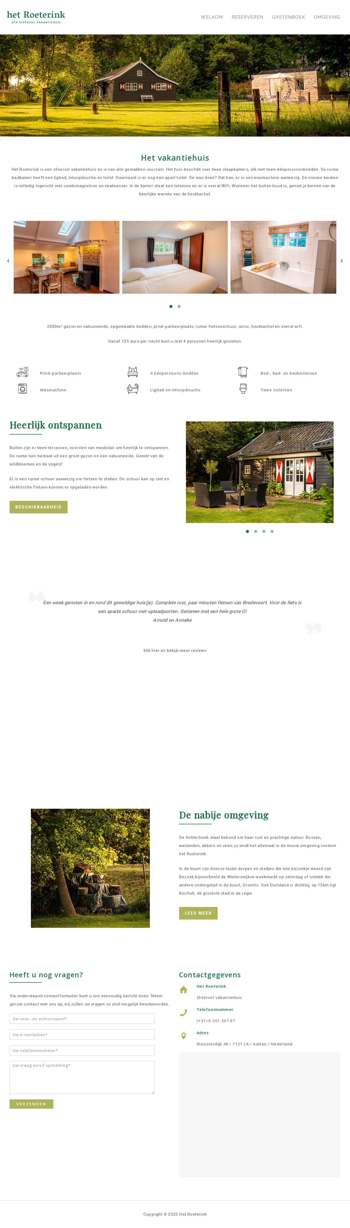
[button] (8, 261)
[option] (175, 261)
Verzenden (31, 1103)
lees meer (198, 913)
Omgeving (327, 17)
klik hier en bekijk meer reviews (175, 650)
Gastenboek (288, 17)
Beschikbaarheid (38, 507)
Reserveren (247, 17)
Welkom (212, 17)
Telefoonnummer (215, 1009)
